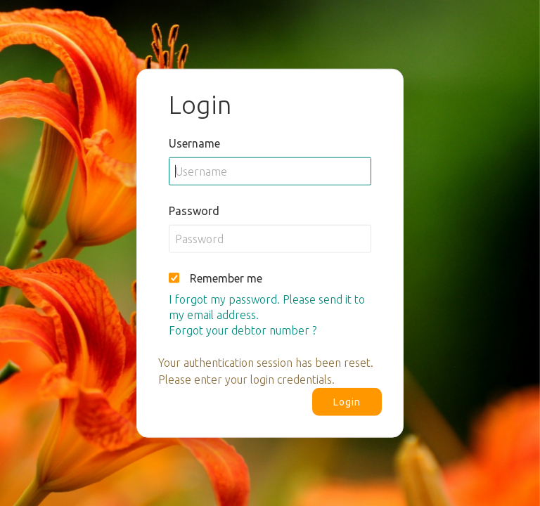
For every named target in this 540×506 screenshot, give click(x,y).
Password (194, 210)
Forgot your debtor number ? (242, 329)
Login (347, 401)
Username (194, 142)
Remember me (226, 277)
